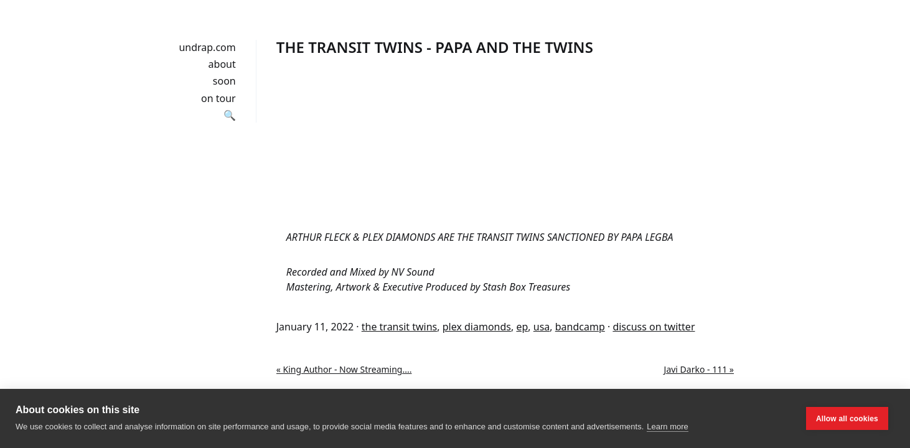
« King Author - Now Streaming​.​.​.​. (344, 369)
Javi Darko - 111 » (699, 369)
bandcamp (580, 327)
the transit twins (400, 327)
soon (224, 81)
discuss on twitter (653, 327)
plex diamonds (477, 327)
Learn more (667, 426)
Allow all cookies (847, 418)
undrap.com (207, 47)
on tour (218, 98)
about (222, 64)
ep (522, 327)
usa (541, 327)
